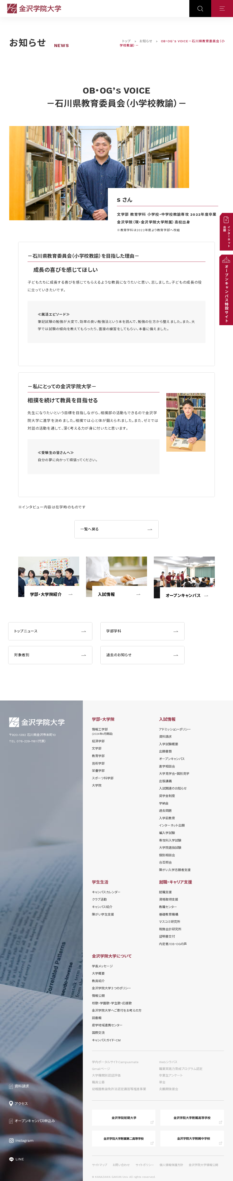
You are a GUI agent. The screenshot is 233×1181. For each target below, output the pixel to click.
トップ (126, 41)
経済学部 (98, 741)
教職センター (168, 907)
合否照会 (165, 862)
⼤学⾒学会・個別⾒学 (174, 773)
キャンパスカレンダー (106, 892)
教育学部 (98, 756)
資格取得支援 (168, 899)
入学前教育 (167, 818)
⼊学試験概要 (168, 744)
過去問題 (165, 810)
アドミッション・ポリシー (175, 729)
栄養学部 (98, 770)
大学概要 (98, 973)
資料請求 (165, 736)
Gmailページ (101, 1069)
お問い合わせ (121, 1165)
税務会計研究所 (170, 929)
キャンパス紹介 (102, 907)
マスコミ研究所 (169, 922)
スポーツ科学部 (103, 778)
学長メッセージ (102, 966)
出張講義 (165, 781)
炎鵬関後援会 (168, 1089)
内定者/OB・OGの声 (173, 944)
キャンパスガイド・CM (106, 1040)
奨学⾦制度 (167, 796)
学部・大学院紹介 (46, 594)
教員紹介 (98, 981)
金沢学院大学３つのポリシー (111, 988)
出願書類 (165, 751)
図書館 (96, 1018)
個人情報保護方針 (171, 1165)
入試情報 (106, 594)
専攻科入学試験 (170, 840)
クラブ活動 (99, 899)
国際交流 (98, 1033)
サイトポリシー (144, 1165)
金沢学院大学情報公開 (203, 1165)
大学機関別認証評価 (106, 1075)
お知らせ (145, 41)
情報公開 (98, 996)
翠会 (162, 1082)
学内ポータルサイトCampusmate (115, 1062)
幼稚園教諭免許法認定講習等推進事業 (119, 1089)
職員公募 (98, 1082)
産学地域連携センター (107, 1025)
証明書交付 (167, 936)
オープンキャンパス (183, 595)
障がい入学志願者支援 (175, 870)
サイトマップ (99, 1165)
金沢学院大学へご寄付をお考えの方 (117, 1010)
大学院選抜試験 (170, 847)
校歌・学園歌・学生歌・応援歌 (112, 1003)
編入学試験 (167, 833)
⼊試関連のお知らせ (173, 788)
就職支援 (165, 892)
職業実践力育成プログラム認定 (181, 1069)
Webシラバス (168, 1062)
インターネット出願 (172, 825)
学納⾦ (164, 803)
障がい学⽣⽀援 (103, 914)
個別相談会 (167, 855)
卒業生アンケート (171, 1075)
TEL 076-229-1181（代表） (27, 741)
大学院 (96, 785)
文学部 (96, 748)
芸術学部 (98, 763)
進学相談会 (167, 766)
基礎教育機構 (168, 914)
